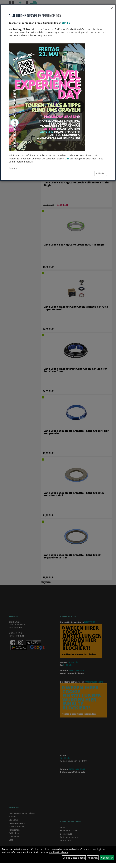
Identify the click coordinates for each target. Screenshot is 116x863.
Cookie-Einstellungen (74, 857)
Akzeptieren (107, 857)
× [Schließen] (111, 8)
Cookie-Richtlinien (58, 852)
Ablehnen (93, 857)
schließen (100, 173)
